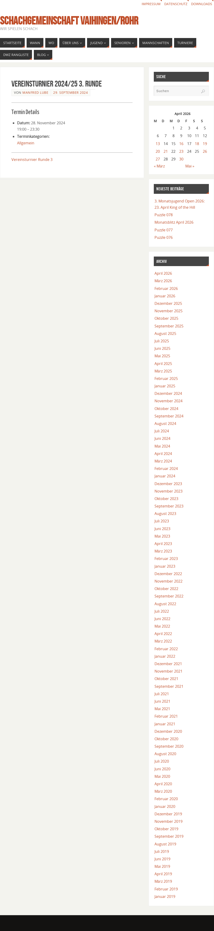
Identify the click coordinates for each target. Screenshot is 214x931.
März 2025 (163, 371)
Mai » (189, 166)
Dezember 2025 (168, 303)
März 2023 (163, 551)
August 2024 (165, 423)
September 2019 (168, 836)
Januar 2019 (164, 896)
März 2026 (163, 280)
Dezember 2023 (168, 483)
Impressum (151, 4)
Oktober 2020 (166, 738)
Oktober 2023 (166, 498)
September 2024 (168, 416)
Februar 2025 (166, 378)
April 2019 (163, 873)
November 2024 (168, 400)
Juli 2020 (161, 761)
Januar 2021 (164, 723)
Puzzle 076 (163, 237)
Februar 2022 (166, 648)
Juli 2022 (161, 611)
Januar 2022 (164, 656)
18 (197, 143)
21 (166, 151)
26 (205, 151)
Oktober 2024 (166, 408)
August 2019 (165, 844)
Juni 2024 (162, 438)
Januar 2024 (164, 476)
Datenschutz (175, 4)
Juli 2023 (161, 521)
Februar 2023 (166, 558)
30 (181, 159)
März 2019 (163, 881)
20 (158, 151)
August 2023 (165, 513)
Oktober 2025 (166, 318)
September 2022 (168, 596)
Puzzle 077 (163, 230)
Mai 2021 (162, 708)
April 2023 (163, 543)
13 (158, 143)
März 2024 (163, 461)
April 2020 (163, 783)
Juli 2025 (161, 341)
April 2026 (163, 273)
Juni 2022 (162, 618)
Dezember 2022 (168, 573)
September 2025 (168, 326)
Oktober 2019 (166, 828)
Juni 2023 (162, 528)
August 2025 (165, 333)
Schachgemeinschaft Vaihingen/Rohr (69, 20)
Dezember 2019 (168, 813)
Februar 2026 (166, 288)
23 (181, 151)
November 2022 (168, 581)
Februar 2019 (166, 889)
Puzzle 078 (163, 214)
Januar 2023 (164, 566)
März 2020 (163, 791)
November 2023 (168, 491)
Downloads (201, 4)
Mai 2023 (162, 536)
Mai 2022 (162, 626)
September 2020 (168, 746)
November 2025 (168, 310)
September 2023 (168, 506)
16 (181, 143)
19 (205, 143)
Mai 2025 (162, 355)
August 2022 (165, 603)
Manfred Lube (35, 92)
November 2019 (168, 821)
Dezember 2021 (168, 663)
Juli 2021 (161, 693)
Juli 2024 (161, 431)
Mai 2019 (162, 866)
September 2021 (168, 686)
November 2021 (168, 671)
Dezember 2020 (168, 731)
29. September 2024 (70, 92)
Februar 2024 (166, 468)
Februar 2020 (166, 798)
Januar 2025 (164, 386)
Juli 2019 (161, 851)
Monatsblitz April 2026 (173, 222)
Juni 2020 (162, 768)
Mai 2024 (162, 446)
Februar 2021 (166, 716)
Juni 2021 (162, 701)
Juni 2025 (162, 348)
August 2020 (165, 753)
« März (159, 166)
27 (158, 159)
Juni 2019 (162, 859)
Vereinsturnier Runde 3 (32, 159)
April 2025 (163, 363)
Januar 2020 (164, 806)
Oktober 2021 (166, 678)
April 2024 (163, 453)
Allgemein (25, 143)
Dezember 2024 (168, 393)
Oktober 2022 (166, 588)
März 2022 (163, 641)
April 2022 (163, 633)
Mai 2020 (162, 776)
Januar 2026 (164, 296)
